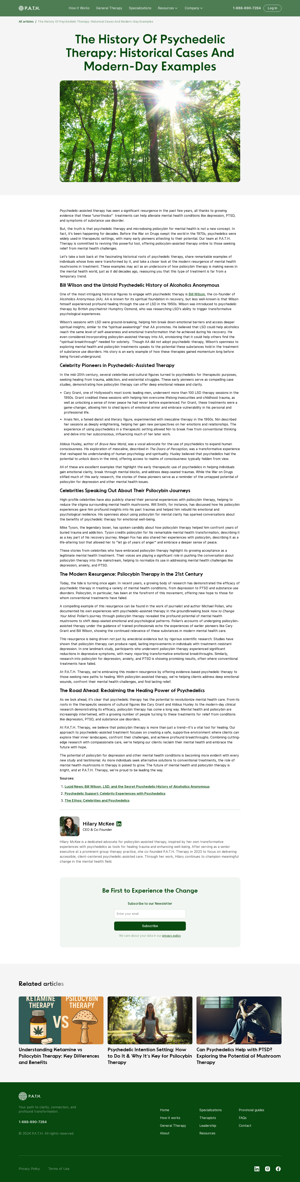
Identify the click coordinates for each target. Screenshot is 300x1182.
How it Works (79, 8)
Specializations (140, 8)
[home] (29, 8)
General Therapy (109, 8)
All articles (26, 21)
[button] (168, 8)
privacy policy (171, 935)
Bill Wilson (197, 294)
